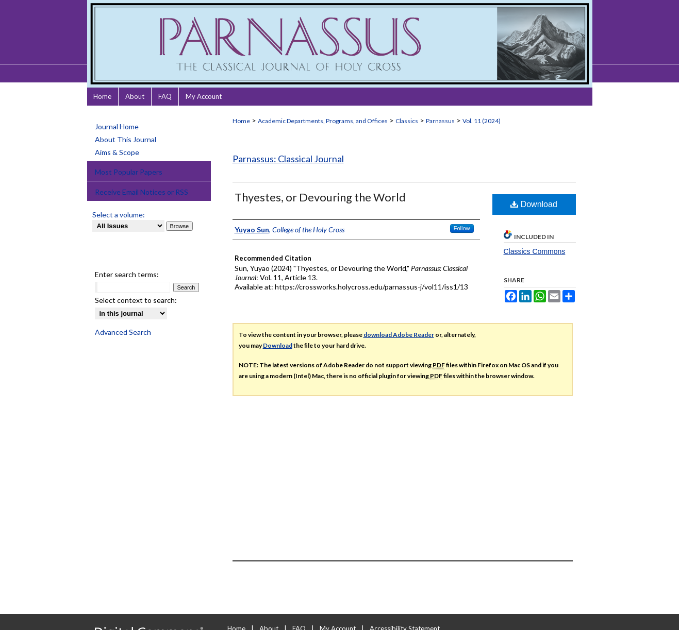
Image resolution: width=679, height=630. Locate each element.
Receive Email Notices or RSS (141, 192)
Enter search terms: (127, 274)
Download (533, 204)
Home (241, 121)
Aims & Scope (117, 152)
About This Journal (125, 139)
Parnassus (440, 121)
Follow (462, 228)
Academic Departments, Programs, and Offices (323, 121)
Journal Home (117, 126)
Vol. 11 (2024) (481, 121)
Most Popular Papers (128, 171)
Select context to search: (136, 300)
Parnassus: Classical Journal (288, 158)
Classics (406, 121)
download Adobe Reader (398, 334)
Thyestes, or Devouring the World (320, 197)
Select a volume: (118, 214)
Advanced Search (123, 332)
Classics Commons (535, 251)
